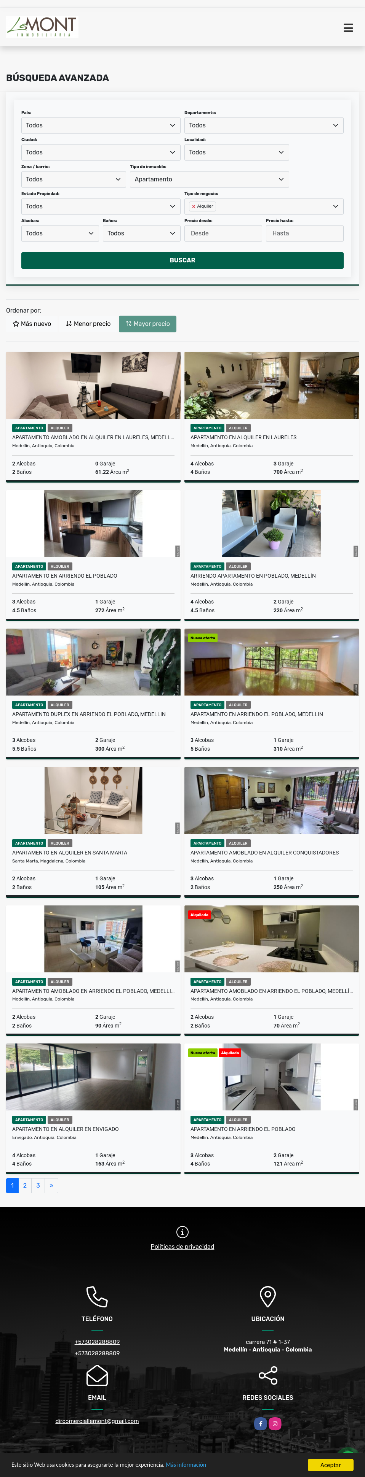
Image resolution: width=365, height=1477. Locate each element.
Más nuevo (32, 323)
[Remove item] (194, 206)
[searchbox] (191, 219)
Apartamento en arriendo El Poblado (64, 576)
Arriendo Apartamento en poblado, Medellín (253, 576)
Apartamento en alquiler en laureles (243, 437)
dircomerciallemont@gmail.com (97, 1421)
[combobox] (101, 125)
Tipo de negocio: (201, 193)
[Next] (51, 1185)
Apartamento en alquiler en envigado (65, 1129)
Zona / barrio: (35, 166)
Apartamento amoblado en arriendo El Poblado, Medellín (272, 991)
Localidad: (195, 139)
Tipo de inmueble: (148, 166)
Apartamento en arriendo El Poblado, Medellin (257, 714)
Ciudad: (29, 139)
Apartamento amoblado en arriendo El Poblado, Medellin (93, 991)
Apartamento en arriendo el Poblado (243, 1129)
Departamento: (200, 112)
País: (26, 112)
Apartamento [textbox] (153, 179)
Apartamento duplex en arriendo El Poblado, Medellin (89, 714)
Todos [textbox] (34, 125)
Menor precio (88, 323)
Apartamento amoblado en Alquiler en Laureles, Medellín (93, 437)
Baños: (110, 220)
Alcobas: (30, 220)
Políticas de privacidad (183, 1246)
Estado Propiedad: (40, 193)
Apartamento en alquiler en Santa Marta (69, 853)
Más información (203, 1465)
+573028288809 (97, 1342)
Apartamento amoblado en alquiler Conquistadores (265, 853)
